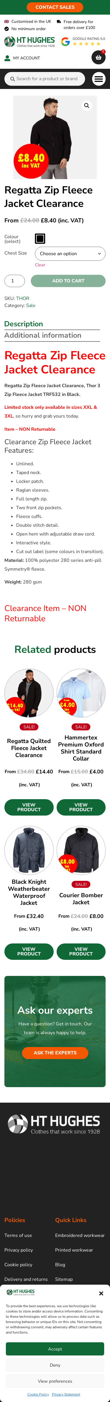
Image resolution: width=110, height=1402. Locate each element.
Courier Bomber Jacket (81, 898)
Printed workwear (74, 1250)
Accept (55, 1349)
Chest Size (15, 253)
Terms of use (18, 1235)
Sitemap (64, 1279)
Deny (55, 1365)
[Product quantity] (14, 281)
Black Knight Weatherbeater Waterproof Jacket (29, 892)
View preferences (55, 1381)
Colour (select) (12, 239)
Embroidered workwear (80, 1235)
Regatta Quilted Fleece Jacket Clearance (29, 748)
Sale (30, 305)
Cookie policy (18, 1265)
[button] (101, 1293)
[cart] (99, 57)
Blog (60, 1265)
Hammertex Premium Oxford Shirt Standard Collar (81, 748)
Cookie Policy (38, 1394)
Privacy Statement (66, 1394)
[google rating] (83, 41)
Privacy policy (18, 1250)
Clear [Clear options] (40, 265)
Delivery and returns (26, 1279)
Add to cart (68, 281)
